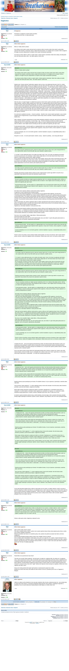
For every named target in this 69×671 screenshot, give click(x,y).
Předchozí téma (58, 26)
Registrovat (8, 13)
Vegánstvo (5, 21)
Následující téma (64, 26)
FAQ (63, 13)
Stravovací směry (9, 18)
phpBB (30, 622)
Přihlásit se (3, 13)
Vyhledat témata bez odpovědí (7, 16)
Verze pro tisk (4, 26)
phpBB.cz (37, 623)
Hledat (66, 13)
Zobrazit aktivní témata (17, 16)
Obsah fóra (3, 18)
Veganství (16, 18)
